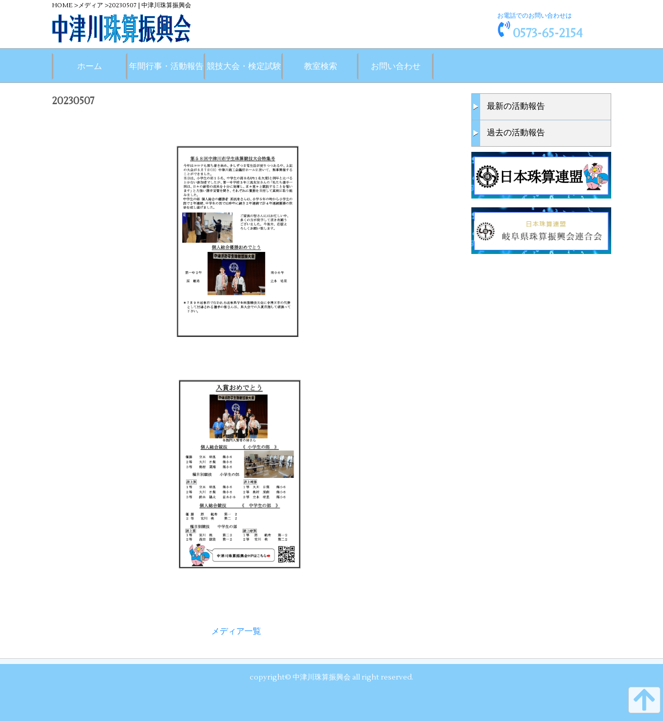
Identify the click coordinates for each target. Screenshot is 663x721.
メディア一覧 (236, 631)
